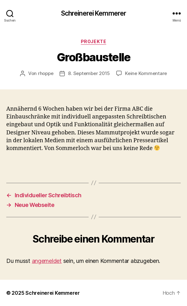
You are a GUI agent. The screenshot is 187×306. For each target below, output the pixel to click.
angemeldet (47, 261)
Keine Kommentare (146, 73)
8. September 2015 (89, 73)
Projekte (93, 41)
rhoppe (45, 73)
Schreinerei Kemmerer (93, 13)
